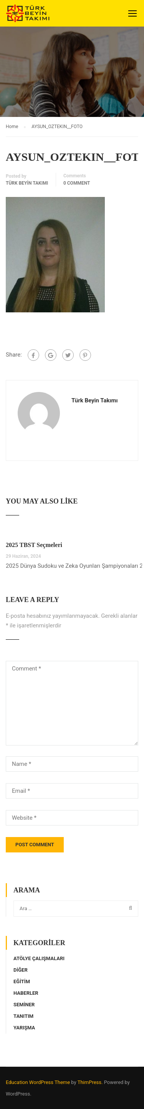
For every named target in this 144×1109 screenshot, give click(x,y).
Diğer (20, 970)
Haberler (25, 993)
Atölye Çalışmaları (39, 958)
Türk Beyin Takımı (27, 183)
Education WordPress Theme (38, 1082)
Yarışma (24, 1028)
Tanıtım (23, 1016)
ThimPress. (90, 1082)
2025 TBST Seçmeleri (34, 545)
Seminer (24, 1004)
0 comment (76, 183)
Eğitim (21, 981)
